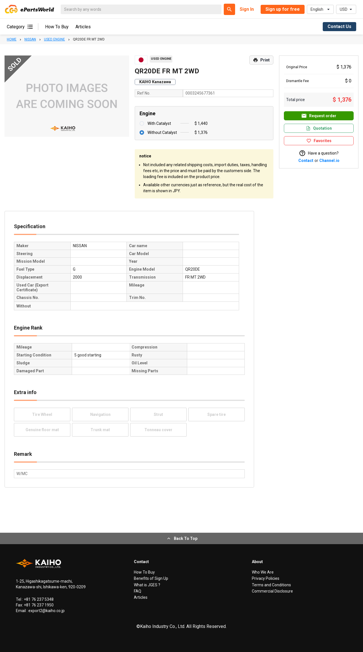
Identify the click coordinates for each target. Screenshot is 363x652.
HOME (11, 39)
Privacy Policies (265, 578)
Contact (305, 160)
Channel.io (329, 160)
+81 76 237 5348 (38, 599)
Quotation (319, 128)
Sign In (247, 9)
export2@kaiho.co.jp (46, 610)
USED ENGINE (54, 39)
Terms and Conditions (271, 585)
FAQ (137, 591)
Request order (318, 116)
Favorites (319, 140)
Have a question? (319, 153)
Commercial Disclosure (272, 591)
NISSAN (30, 39)
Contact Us (339, 26)
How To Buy (57, 26)
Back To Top (181, 538)
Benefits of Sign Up (151, 578)
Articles (83, 26)
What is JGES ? (147, 585)
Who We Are (263, 572)
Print (261, 60)
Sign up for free (282, 9)
